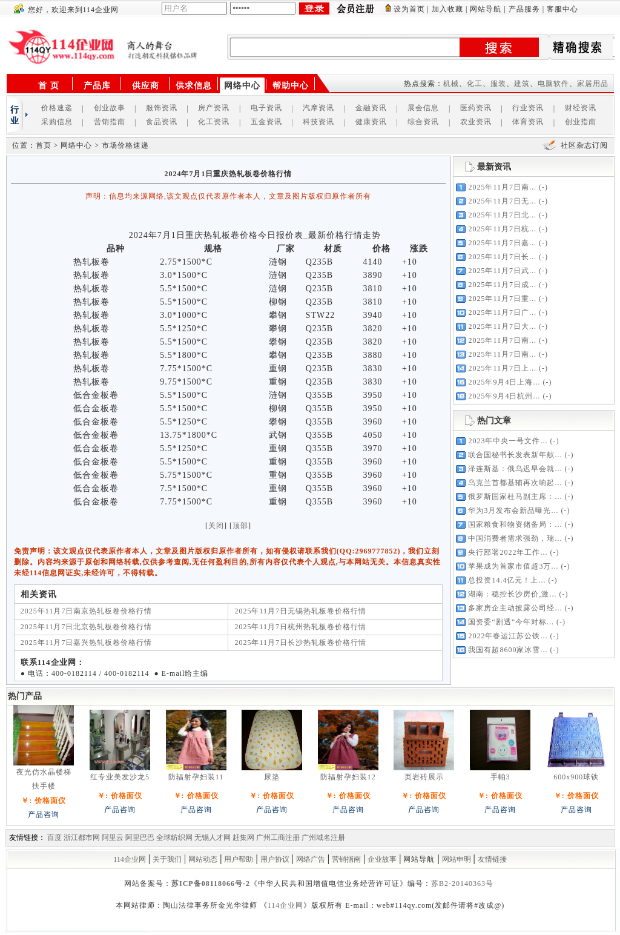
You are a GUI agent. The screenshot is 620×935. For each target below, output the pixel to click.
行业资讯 (528, 108)
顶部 (240, 525)
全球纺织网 (174, 837)
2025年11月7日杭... (502, 229)
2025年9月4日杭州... (504, 396)
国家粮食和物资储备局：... (515, 524)
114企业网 (129, 859)
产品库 (97, 85)
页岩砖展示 (424, 777)
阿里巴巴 (139, 837)
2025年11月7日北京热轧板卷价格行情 (87, 627)
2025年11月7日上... (502, 368)
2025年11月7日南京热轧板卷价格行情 (87, 611)
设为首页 (409, 9)
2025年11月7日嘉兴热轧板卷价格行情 (87, 642)
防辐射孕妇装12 (348, 777)
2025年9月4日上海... (504, 382)
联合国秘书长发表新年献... (515, 455)
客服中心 (562, 9)
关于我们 (167, 859)
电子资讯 (266, 108)
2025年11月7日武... (502, 270)
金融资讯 (371, 108)
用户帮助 (238, 859)
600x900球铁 (576, 777)
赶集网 (243, 837)
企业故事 (382, 859)
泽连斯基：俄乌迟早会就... (515, 468)
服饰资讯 (161, 108)
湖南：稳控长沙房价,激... (512, 594)
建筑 (522, 83)
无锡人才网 (212, 837)
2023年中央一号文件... (507, 441)
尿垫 (272, 777)
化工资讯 (213, 121)
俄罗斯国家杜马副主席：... (515, 496)
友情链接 (492, 859)
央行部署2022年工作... (507, 552)
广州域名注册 (323, 837)
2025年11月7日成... (502, 284)
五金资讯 (266, 121)
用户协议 (274, 859)
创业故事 (109, 108)
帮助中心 (290, 85)
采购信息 (57, 121)
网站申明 (456, 859)
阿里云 (113, 837)
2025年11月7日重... (502, 298)
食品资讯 (161, 121)
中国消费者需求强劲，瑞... (515, 538)
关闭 (216, 525)
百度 (54, 837)
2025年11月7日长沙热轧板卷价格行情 (300, 642)
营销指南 (109, 121)
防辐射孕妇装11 (196, 777)
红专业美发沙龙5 (120, 777)
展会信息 (423, 108)
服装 (498, 83)
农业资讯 (476, 121)
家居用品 (592, 83)
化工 (475, 83)
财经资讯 (580, 108)
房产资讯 (213, 108)
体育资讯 (528, 121)
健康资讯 (371, 121)
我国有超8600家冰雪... (507, 650)
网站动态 (202, 859)
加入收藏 (447, 9)
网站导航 (485, 9)
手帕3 (500, 777)
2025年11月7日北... (502, 215)
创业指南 (580, 121)
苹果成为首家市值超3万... (513, 566)
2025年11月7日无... (502, 201)
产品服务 (524, 9)
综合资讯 (423, 121)
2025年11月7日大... (502, 326)
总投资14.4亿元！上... (507, 580)
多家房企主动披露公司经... (515, 608)
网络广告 (310, 859)
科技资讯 (318, 121)
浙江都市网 (82, 837)
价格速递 (57, 108)
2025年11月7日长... (502, 257)
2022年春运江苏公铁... (507, 636)
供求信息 (194, 85)
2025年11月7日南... (502, 187)
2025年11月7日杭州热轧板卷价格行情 (300, 627)
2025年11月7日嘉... (502, 243)
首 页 (48, 85)
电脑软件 (553, 83)
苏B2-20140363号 (462, 883)
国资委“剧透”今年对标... (511, 622)
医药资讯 (476, 108)
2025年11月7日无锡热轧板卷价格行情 (300, 611)
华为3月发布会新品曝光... (513, 510)
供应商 (145, 85)
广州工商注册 (278, 837)
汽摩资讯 (318, 108)
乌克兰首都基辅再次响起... (515, 482)
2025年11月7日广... (502, 312)
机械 (451, 83)
